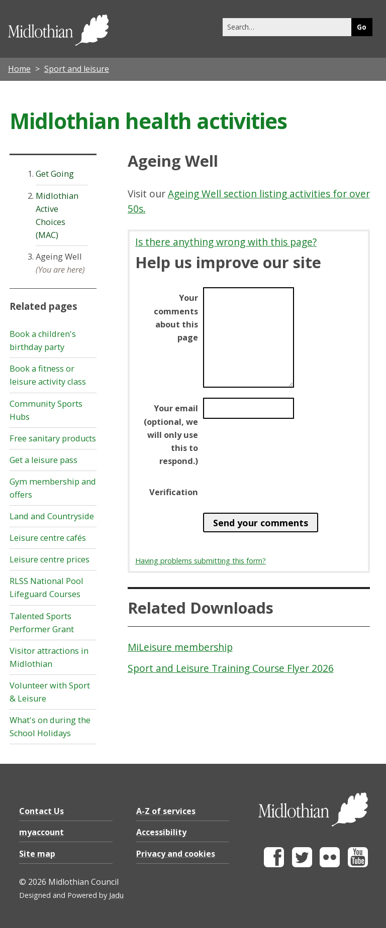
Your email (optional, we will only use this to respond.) (171, 434)
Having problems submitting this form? (200, 560)
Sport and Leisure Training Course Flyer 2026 (231, 668)
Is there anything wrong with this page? (226, 242)
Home (19, 68)
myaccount (41, 832)
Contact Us (41, 811)
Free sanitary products (53, 438)
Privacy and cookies (175, 853)
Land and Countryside (52, 516)
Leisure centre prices (49, 559)
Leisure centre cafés (48, 537)
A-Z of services (166, 811)
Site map (37, 853)
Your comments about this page (176, 317)
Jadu (116, 895)
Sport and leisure (76, 68)
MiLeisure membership (180, 647)
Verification (173, 492)
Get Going (55, 173)
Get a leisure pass (43, 460)
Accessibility (161, 832)
